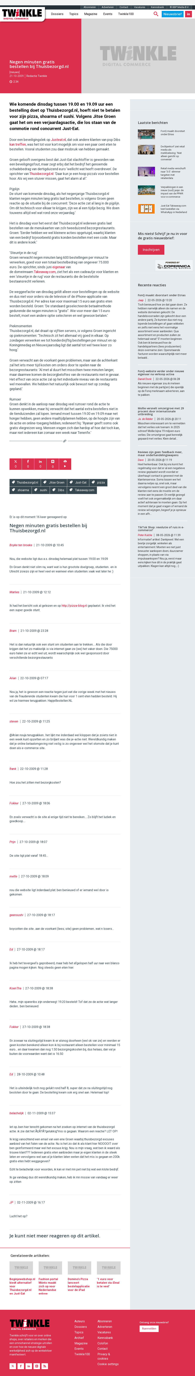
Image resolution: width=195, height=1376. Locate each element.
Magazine (90, 14)
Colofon (103, 1343)
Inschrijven (151, 250)
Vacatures (139, 7)
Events (107, 14)
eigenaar (58, 267)
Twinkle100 (126, 14)
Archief (79, 1338)
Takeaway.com (45, 272)
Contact (124, 7)
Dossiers (57, 14)
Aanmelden (149, 1328)
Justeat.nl (58, 140)
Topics (73, 14)
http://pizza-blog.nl (74, 605)
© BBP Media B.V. (179, 7)
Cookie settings (108, 1364)
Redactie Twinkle (36, 75)
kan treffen (18, 144)
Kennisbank (157, 7)
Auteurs (79, 1321)
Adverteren (108, 7)
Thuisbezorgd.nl (41, 174)
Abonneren (90, 7)
